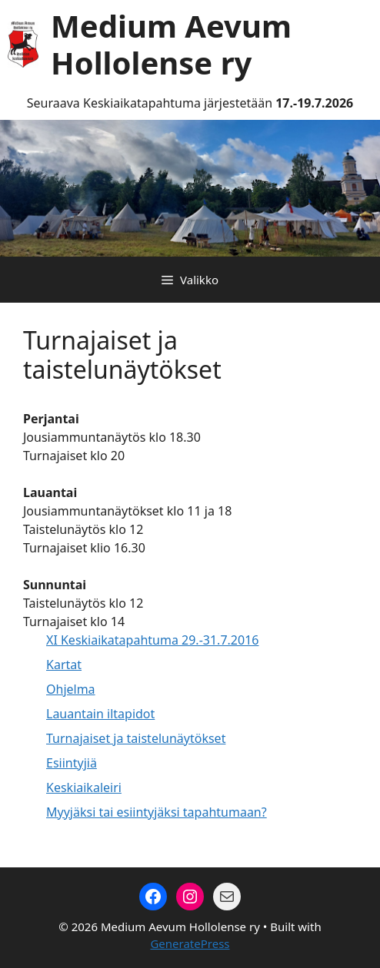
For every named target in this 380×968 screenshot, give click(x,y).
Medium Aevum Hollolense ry (171, 44)
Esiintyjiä (71, 762)
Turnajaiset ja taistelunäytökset (135, 738)
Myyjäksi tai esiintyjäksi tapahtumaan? (156, 812)
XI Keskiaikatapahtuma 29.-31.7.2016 (152, 640)
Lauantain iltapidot (100, 713)
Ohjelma (70, 689)
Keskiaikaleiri (84, 787)
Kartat (64, 664)
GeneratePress (189, 943)
